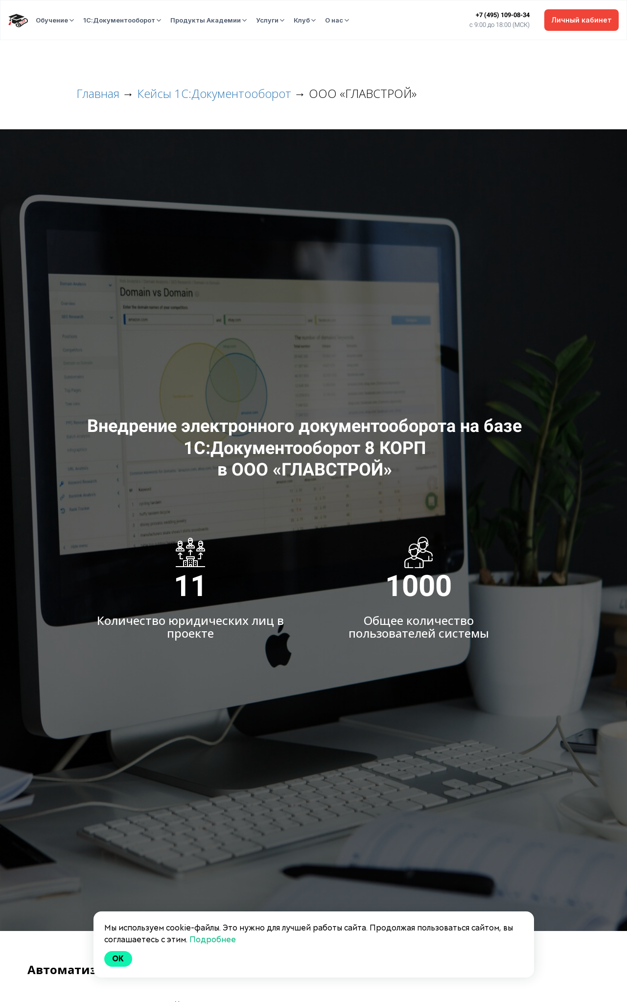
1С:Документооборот (119, 20)
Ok (118, 959)
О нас (334, 20)
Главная (97, 93)
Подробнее (212, 939)
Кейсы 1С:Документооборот (214, 93)
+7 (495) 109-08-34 (503, 15)
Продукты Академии (205, 20)
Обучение (52, 20)
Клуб (302, 20)
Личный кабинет (581, 20)
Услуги (267, 20)
